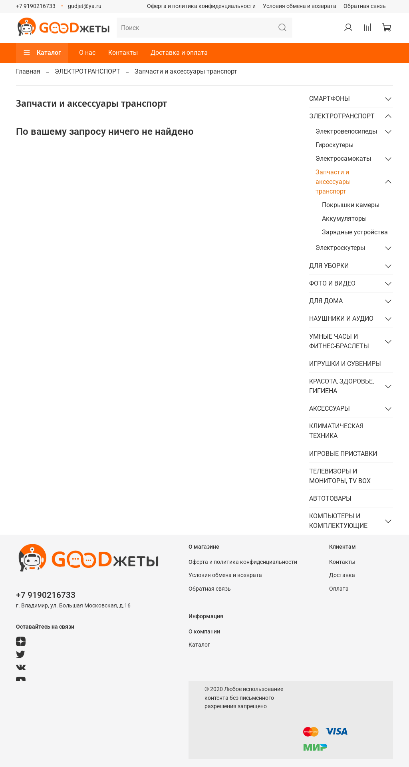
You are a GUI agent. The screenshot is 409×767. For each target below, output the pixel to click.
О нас (87, 52)
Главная (28, 71)
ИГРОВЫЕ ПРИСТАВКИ (343, 453)
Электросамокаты (343, 158)
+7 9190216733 (36, 6)
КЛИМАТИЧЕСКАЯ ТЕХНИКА (336, 430)
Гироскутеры (334, 145)
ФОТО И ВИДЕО (332, 283)
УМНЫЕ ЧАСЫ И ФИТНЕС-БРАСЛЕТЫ (339, 341)
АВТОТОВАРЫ (330, 498)
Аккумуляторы (344, 218)
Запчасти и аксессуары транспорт (333, 181)
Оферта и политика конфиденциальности (201, 6)
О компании (204, 631)
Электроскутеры (340, 248)
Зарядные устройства (355, 232)
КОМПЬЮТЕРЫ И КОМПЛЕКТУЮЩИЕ (338, 520)
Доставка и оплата (179, 52)
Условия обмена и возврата (299, 6)
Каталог (42, 53)
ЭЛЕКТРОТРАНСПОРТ (87, 71)
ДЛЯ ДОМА (326, 301)
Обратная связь (364, 6)
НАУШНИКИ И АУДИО (341, 318)
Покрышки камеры (350, 205)
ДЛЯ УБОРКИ (329, 266)
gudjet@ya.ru (84, 6)
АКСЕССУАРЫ (329, 408)
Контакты (123, 52)
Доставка (342, 575)
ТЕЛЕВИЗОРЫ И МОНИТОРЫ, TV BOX (340, 476)
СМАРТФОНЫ (329, 98)
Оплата (339, 588)
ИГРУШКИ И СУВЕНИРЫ (345, 364)
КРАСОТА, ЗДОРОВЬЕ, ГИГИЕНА (341, 386)
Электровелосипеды (346, 131)
